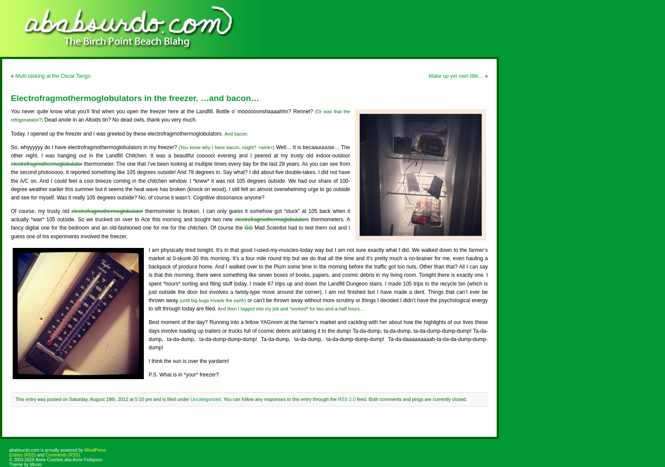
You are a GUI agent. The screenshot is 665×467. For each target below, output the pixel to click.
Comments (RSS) (62, 455)
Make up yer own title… (455, 76)
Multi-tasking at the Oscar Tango (53, 76)
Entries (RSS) (22, 455)
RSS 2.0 (346, 399)
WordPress (95, 450)
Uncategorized (206, 399)
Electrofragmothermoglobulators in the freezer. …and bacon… (135, 98)
